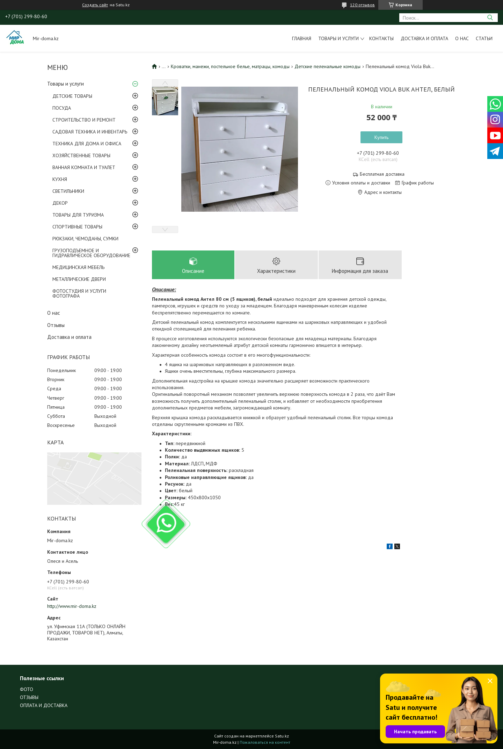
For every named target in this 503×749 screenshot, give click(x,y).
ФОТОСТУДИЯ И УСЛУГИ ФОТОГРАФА (79, 293)
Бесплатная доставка (382, 174)
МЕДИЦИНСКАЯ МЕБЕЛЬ (78, 267)
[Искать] (490, 17)
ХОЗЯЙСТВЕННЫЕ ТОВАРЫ (81, 155)
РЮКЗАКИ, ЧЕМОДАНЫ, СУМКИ (85, 238)
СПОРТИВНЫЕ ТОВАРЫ (77, 227)
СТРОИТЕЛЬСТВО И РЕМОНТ (84, 120)
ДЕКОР (60, 203)
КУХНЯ (59, 179)
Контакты (381, 38)
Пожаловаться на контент (265, 742)
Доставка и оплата (424, 38)
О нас (462, 38)
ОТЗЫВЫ (29, 697)
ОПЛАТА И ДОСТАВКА (43, 705)
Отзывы (56, 325)
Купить (381, 137)
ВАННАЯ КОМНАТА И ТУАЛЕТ (83, 167)
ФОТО (26, 689)
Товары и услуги (338, 38)
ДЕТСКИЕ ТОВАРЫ (72, 96)
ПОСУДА (61, 108)
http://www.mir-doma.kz (71, 606)
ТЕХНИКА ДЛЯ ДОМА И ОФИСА (86, 143)
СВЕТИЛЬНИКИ (68, 191)
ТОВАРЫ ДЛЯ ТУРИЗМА (78, 215)
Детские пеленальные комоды (327, 66)
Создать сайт (95, 4)
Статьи (484, 38)
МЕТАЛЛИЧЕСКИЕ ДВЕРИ (79, 279)
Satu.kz (282, 736)
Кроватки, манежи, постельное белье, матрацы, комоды (230, 66)
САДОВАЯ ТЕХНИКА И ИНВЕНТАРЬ (89, 132)
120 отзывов (362, 4)
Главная (301, 38)
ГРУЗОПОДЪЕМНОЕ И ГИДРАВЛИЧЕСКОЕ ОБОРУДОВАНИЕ (91, 253)
